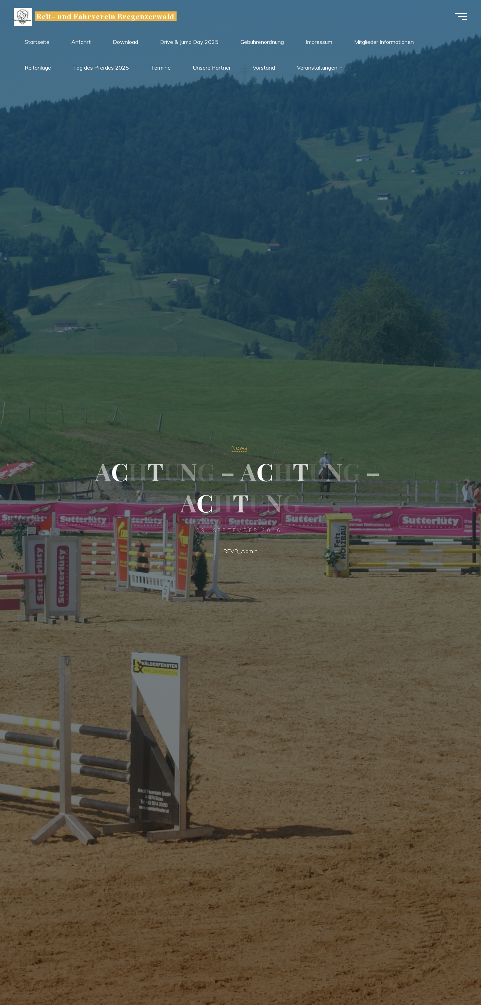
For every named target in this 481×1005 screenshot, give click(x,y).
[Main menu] (461, 16)
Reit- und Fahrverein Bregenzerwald (106, 16)
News (239, 447)
